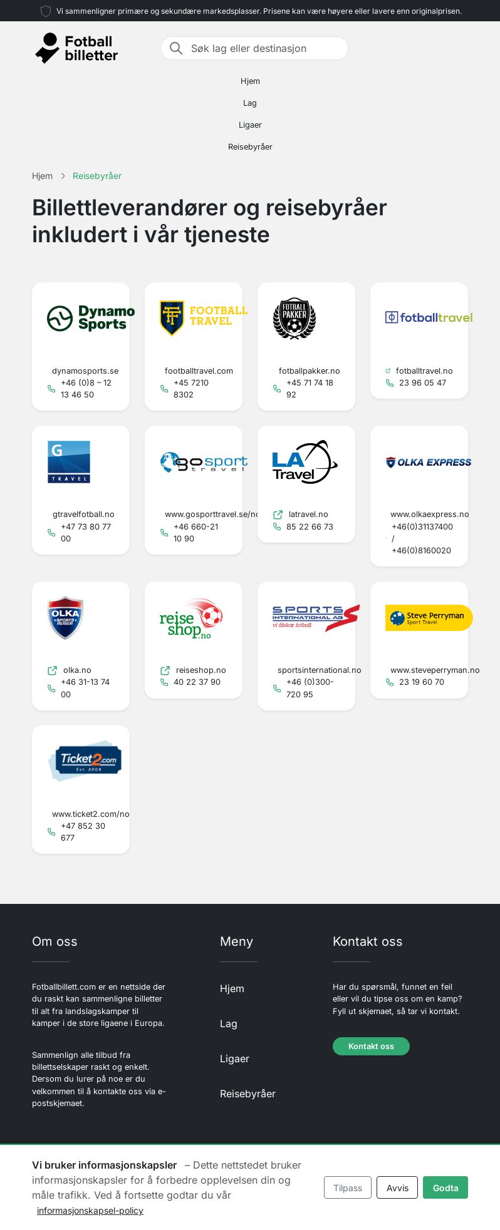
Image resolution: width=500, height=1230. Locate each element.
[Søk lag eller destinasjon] (266, 48)
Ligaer (250, 125)
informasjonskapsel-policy (90, 1210)
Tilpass (347, 1187)
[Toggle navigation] (460, 48)
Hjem (250, 81)
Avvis (398, 1187)
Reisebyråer (250, 146)
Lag (250, 103)
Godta (446, 1187)
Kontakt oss (371, 1046)
